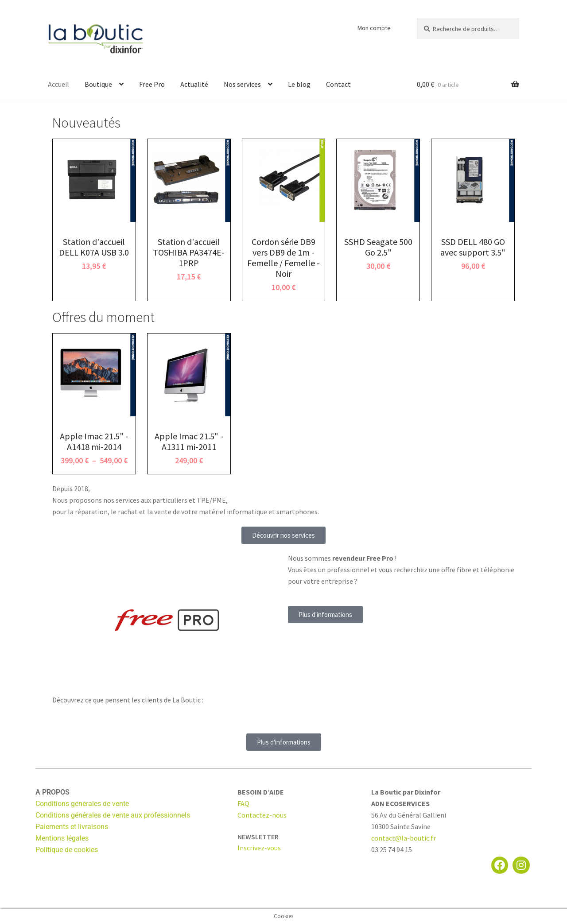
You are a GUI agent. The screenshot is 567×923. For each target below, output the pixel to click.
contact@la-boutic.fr (403, 838)
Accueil (58, 84)
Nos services (242, 84)
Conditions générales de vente (82, 803)
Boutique (98, 84)
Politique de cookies (66, 849)
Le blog (299, 84)
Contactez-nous (262, 815)
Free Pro (152, 84)
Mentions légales (62, 838)
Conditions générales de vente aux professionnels (112, 815)
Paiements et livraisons (71, 826)
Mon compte (374, 28)
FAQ (243, 803)
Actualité (194, 84)
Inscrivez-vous (259, 847)
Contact (338, 84)
